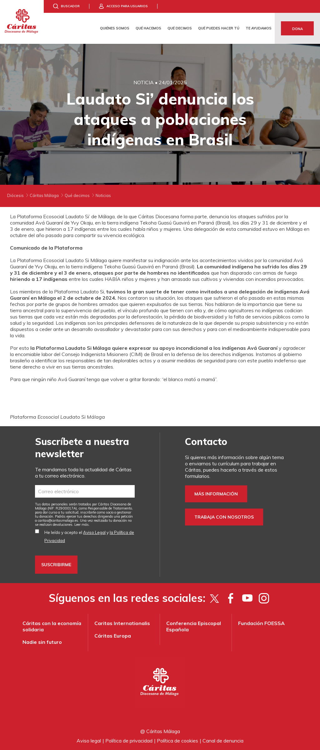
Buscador (70, 6)
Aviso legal (89, 740)
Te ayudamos (259, 28)
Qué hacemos (148, 28)
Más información (216, 494)
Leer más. (82, 524)
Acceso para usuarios (127, 6)
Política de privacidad (128, 740)
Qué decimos (180, 28)
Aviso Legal (94, 532)
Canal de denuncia (222, 740)
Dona (297, 29)
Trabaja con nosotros (224, 517)
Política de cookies (177, 740)
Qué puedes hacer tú (218, 28)
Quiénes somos (114, 28)
